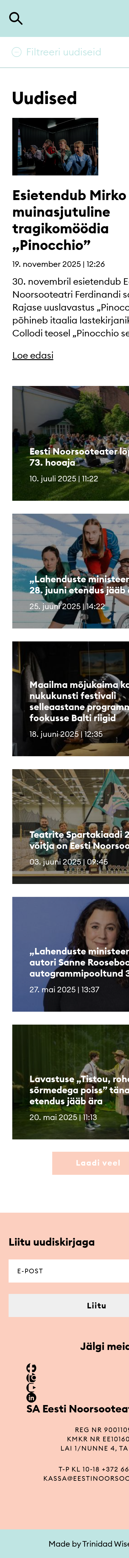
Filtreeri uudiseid (63, 52)
